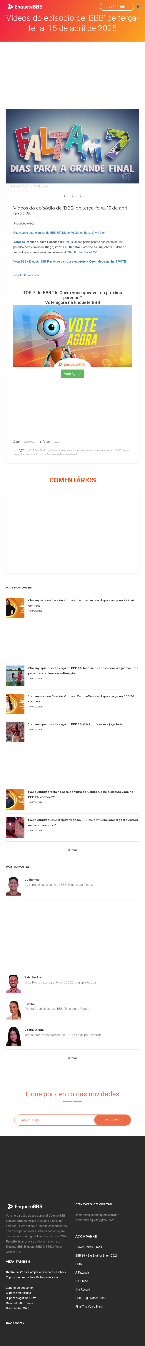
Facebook (15, 1323)
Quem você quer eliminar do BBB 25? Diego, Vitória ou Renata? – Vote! (59, 232)
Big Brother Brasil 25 (82, 252)
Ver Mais (72, 849)
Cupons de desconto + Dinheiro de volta (32, 1277)
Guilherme (32, 879)
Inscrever (112, 1120)
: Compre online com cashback (36, 1272)
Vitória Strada (34, 1030)
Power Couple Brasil (88, 1247)
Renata (29, 1003)
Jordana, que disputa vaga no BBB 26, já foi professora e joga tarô (75, 724)
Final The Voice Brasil (89, 1306)
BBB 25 (65, 242)
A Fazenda (82, 1272)
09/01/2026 (35, 610)
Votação (19, 242)
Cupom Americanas (18, 1293)
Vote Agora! (72, 374)
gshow (56, 442)
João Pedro (32, 977)
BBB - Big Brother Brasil (90, 1298)
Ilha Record (82, 1289)
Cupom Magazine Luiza (21, 1298)
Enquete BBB (37, 261)
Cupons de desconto (19, 1287)
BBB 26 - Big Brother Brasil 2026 (96, 1255)
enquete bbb (20, 274)
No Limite (81, 1281)
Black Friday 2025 (17, 1308)
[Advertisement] (72, 69)
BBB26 (79, 1264)
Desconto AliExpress (19, 1303)
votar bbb (33, 274)
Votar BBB (117, 6)
